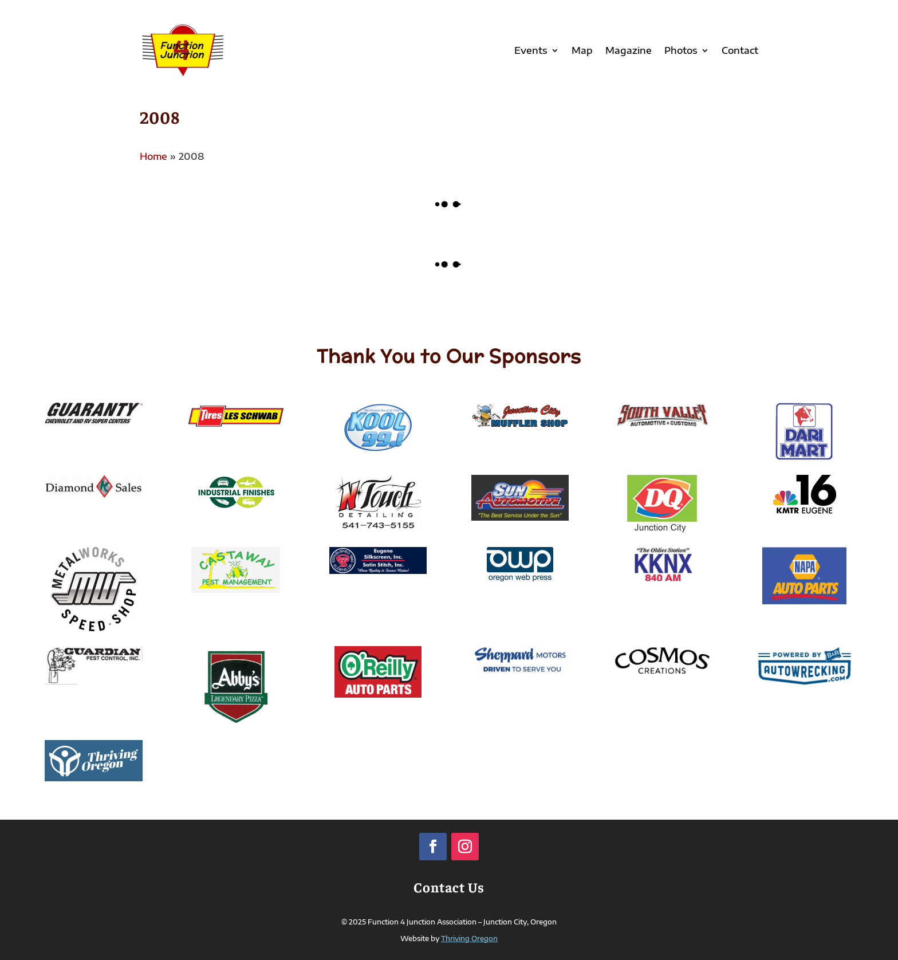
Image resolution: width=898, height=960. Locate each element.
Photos (681, 50)
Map (582, 50)
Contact (740, 50)
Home (153, 156)
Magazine (628, 50)
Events (531, 50)
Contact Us (449, 886)
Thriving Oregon (469, 938)
